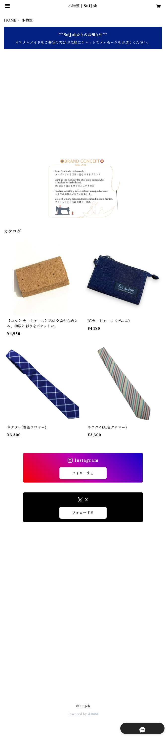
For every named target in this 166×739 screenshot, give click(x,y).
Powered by (83, 714)
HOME (10, 20)
